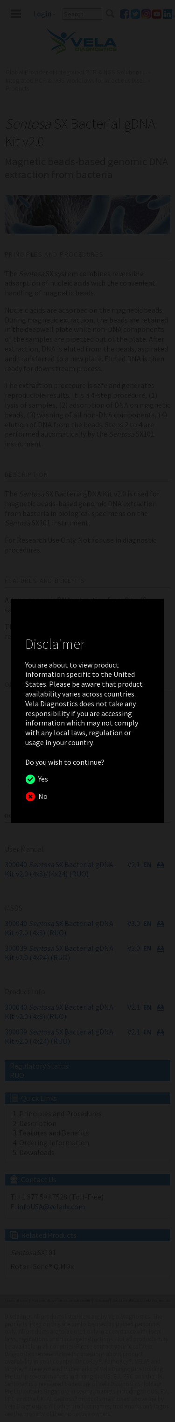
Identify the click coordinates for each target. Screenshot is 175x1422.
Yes (41, 778)
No (41, 796)
